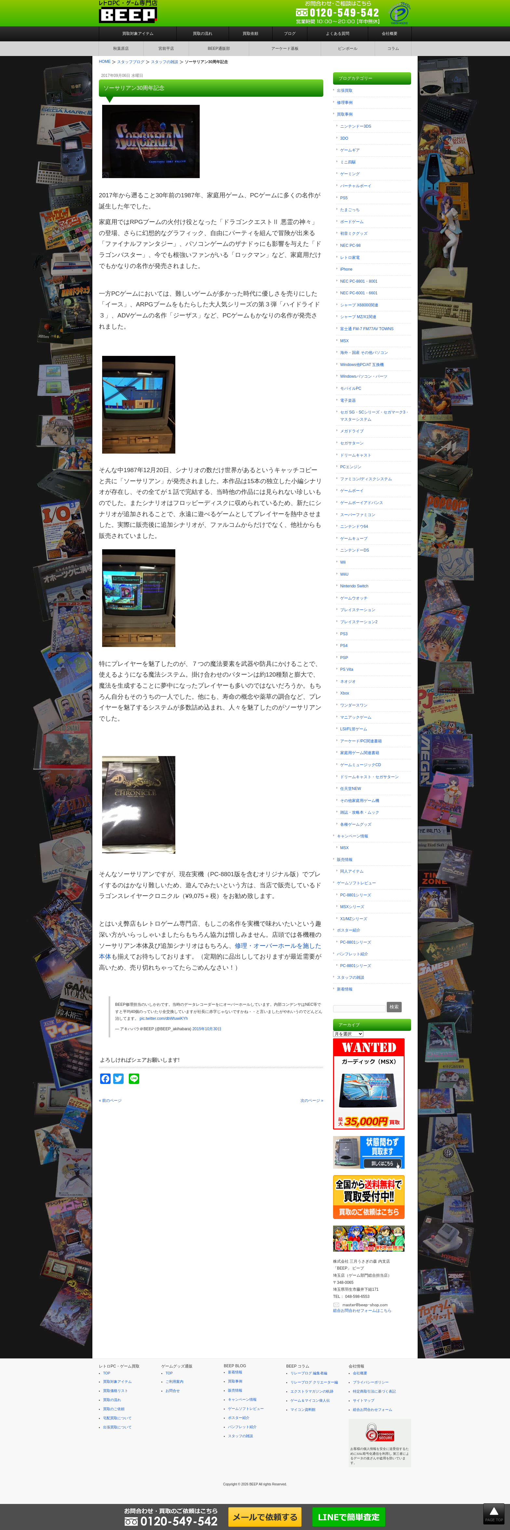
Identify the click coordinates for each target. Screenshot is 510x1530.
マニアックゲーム (355, 717)
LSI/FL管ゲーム (353, 729)
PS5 (344, 198)
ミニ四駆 (348, 162)
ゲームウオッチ (354, 598)
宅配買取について (117, 1418)
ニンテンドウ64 (354, 526)
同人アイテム (352, 871)
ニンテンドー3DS (355, 126)
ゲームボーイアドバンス (361, 502)
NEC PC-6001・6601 (359, 293)
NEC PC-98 (350, 245)
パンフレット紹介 (352, 954)
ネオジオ (348, 681)
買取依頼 (250, 33)
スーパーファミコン (357, 514)
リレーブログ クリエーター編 (314, 1382)
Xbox (344, 693)
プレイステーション (357, 610)
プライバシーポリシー (371, 1382)
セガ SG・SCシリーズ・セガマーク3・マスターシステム (374, 416)
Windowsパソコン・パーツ (363, 376)
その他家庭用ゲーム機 (359, 800)
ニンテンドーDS (354, 550)
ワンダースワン (354, 705)
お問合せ (173, 1391)
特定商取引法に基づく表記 (374, 1391)
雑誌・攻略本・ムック (359, 812)
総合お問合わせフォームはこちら (362, 1310)
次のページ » (312, 1100)
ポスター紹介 (348, 930)
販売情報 (345, 859)
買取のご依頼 (114, 1409)
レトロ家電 (350, 257)
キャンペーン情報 (352, 836)
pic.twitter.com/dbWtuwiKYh (164, 1018)
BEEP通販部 (219, 48)
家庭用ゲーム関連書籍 (359, 753)
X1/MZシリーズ (353, 919)
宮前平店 (166, 48)
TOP (106, 1373)
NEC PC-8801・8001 (359, 281)
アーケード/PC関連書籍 (361, 741)
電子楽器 (348, 400)
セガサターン (352, 443)
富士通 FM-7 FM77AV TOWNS (367, 329)
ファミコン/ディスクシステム (366, 479)
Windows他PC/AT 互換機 (362, 364)
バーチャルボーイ (355, 186)
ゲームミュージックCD (360, 765)
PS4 (344, 645)
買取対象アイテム (138, 33)
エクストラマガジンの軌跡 (311, 1391)
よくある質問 (337, 33)
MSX (344, 341)
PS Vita (346, 669)
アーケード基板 (285, 48)
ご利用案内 (174, 1381)
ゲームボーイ (352, 490)
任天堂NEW (350, 788)
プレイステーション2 (359, 622)
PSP (344, 657)
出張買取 (345, 90)
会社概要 (389, 33)
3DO (344, 138)
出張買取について (117, 1427)
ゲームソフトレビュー (356, 883)
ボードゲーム (352, 221)
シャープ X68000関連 (359, 305)
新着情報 (345, 989)
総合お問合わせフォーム (372, 1409)
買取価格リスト (115, 1391)
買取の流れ (202, 33)
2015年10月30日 (206, 1029)
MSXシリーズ (352, 907)
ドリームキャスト (355, 455)
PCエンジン (350, 467)
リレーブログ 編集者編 (308, 1373)
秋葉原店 (121, 48)
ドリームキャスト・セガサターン (369, 777)
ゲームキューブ (354, 538)
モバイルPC (350, 388)
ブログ (290, 33)
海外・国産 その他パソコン (364, 352)
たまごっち (350, 209)
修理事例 (345, 102)
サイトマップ (363, 1400)
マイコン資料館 (302, 1409)
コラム (393, 48)
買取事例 (345, 114)
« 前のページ (110, 1100)
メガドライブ (352, 431)
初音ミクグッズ (354, 233)
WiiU (344, 574)
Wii (343, 562)
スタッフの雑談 (350, 977)
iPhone (346, 269)
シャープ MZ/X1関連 (358, 317)
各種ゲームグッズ (355, 824)
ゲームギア (350, 150)
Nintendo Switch (354, 586)
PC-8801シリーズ (355, 895)
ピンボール (347, 48)
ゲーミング (350, 174)
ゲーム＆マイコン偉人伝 (310, 1400)
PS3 (344, 634)
